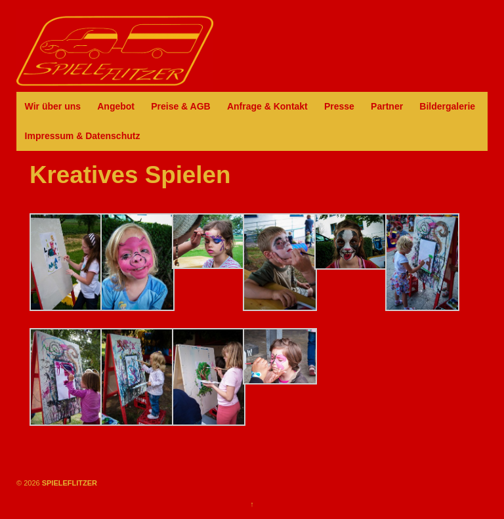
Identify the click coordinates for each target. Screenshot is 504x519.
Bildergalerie (447, 106)
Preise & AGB (181, 106)
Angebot (116, 106)
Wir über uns (53, 106)
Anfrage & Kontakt (267, 106)
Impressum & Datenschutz (82, 136)
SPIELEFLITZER (68, 483)
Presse (339, 106)
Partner (387, 106)
